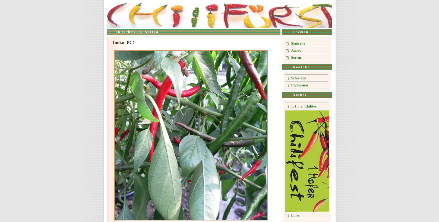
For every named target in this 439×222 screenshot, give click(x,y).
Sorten (296, 57)
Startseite (298, 43)
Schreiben (298, 78)
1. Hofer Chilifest (304, 106)
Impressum (299, 85)
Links (295, 215)
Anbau (296, 50)
